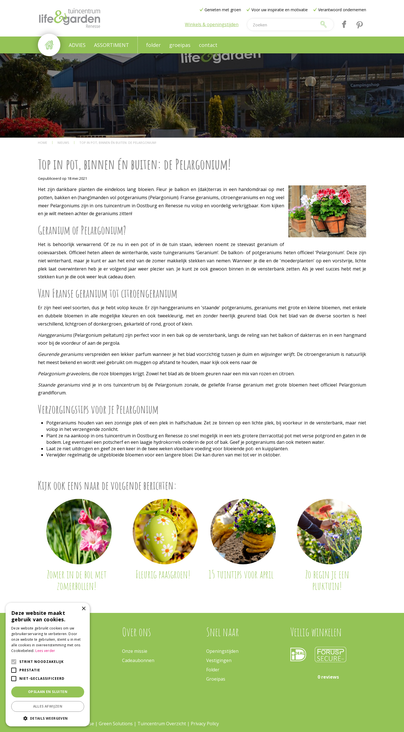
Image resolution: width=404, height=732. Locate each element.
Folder (212, 670)
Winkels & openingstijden (211, 24)
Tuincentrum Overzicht (161, 723)
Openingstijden (222, 651)
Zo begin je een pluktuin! (327, 580)
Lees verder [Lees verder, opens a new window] (45, 650)
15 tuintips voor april (241, 574)
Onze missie (134, 651)
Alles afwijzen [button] (48, 706)
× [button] (83, 609)
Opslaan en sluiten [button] (47, 691)
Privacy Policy (205, 723)
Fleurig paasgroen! (163, 574)
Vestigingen (218, 660)
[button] (47, 718)
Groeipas (215, 679)
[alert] (48, 664)
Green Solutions (116, 723)
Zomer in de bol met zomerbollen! (77, 580)
